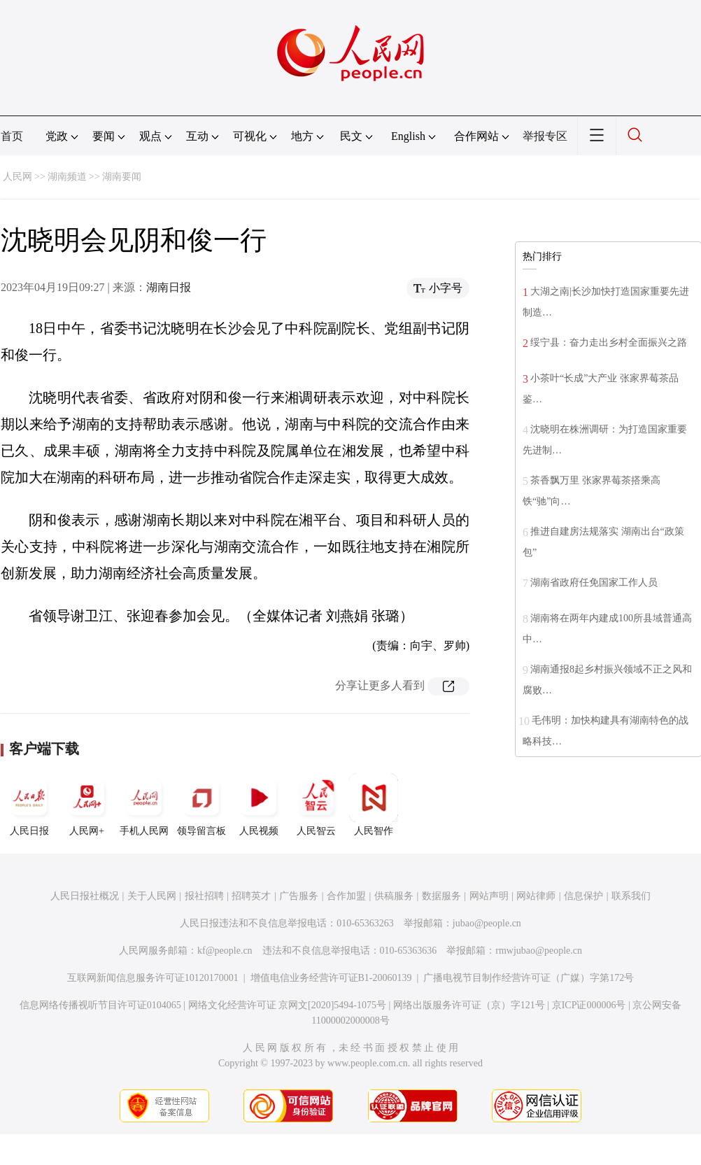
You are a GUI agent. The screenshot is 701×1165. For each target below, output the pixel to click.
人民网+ (86, 804)
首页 (12, 136)
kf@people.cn (225, 950)
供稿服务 (393, 896)
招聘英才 (251, 896)
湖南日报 (168, 287)
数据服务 (441, 896)
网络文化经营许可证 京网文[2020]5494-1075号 (287, 1005)
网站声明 (489, 896)
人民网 (17, 176)
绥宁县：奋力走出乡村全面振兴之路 (608, 342)
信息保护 (583, 896)
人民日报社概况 (84, 896)
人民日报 (29, 804)
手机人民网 (144, 804)
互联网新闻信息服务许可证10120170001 (153, 978)
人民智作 (373, 804)
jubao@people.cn (487, 923)
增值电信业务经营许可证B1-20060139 (331, 978)
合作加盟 (346, 896)
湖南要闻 (121, 176)
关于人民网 (151, 896)
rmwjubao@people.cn (538, 950)
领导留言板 (201, 804)
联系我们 (631, 896)
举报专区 (545, 136)
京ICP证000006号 (589, 1005)
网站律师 (535, 896)
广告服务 (298, 896)
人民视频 (258, 804)
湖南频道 (67, 176)
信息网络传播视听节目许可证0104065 (100, 1005)
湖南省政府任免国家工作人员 (594, 582)
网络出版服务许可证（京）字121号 (469, 1005)
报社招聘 (204, 896)
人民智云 (316, 804)
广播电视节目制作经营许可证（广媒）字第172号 (528, 978)
